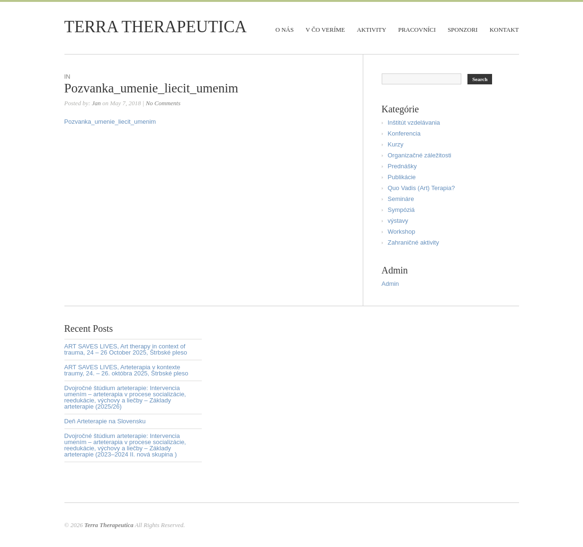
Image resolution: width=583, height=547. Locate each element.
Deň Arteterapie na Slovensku (105, 421)
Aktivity (371, 30)
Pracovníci (417, 30)
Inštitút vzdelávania (414, 122)
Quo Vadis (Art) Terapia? (421, 187)
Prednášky (402, 166)
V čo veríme (325, 30)
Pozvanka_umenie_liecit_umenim (151, 88)
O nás (285, 30)
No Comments (163, 103)
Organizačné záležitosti (419, 155)
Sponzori (463, 30)
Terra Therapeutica (155, 27)
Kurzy (396, 144)
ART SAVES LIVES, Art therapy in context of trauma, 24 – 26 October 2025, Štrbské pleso (125, 349)
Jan (96, 103)
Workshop (401, 231)
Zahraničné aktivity (413, 242)
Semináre (401, 198)
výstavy (398, 220)
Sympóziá (401, 209)
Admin (390, 283)
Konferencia (404, 133)
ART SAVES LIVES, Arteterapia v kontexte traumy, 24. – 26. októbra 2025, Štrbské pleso (126, 370)
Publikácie (402, 177)
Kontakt (504, 30)
